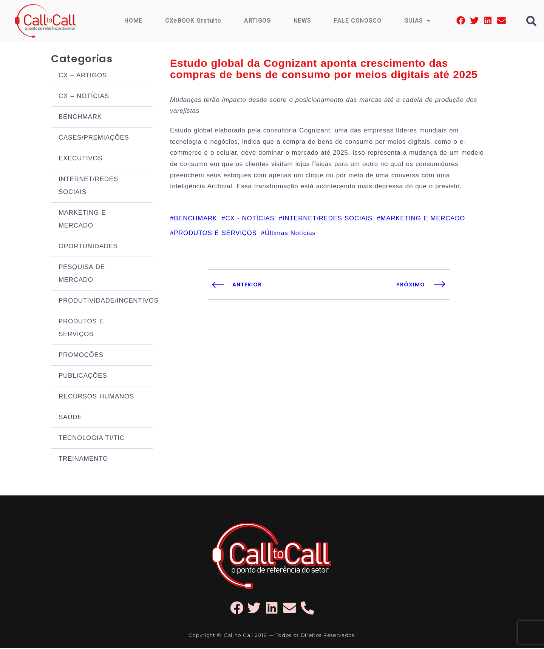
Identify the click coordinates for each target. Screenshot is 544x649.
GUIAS (417, 20)
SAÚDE (70, 417)
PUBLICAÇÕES (83, 376)
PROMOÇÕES (81, 355)
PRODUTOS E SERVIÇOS (81, 328)
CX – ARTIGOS (83, 76)
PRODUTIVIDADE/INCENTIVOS (106, 301)
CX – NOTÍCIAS (84, 96)
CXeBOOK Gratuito (192, 20)
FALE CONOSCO (357, 20)
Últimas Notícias (290, 235)
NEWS (302, 20)
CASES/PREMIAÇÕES (94, 138)
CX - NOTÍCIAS (249, 220)
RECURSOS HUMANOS (96, 397)
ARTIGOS (257, 20)
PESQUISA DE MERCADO (82, 274)
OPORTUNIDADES (88, 247)
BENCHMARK (80, 117)
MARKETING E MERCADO (82, 220)
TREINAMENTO (83, 459)
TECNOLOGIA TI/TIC (92, 438)
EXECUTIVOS (80, 159)
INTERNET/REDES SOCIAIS (88, 186)
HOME (133, 20)
